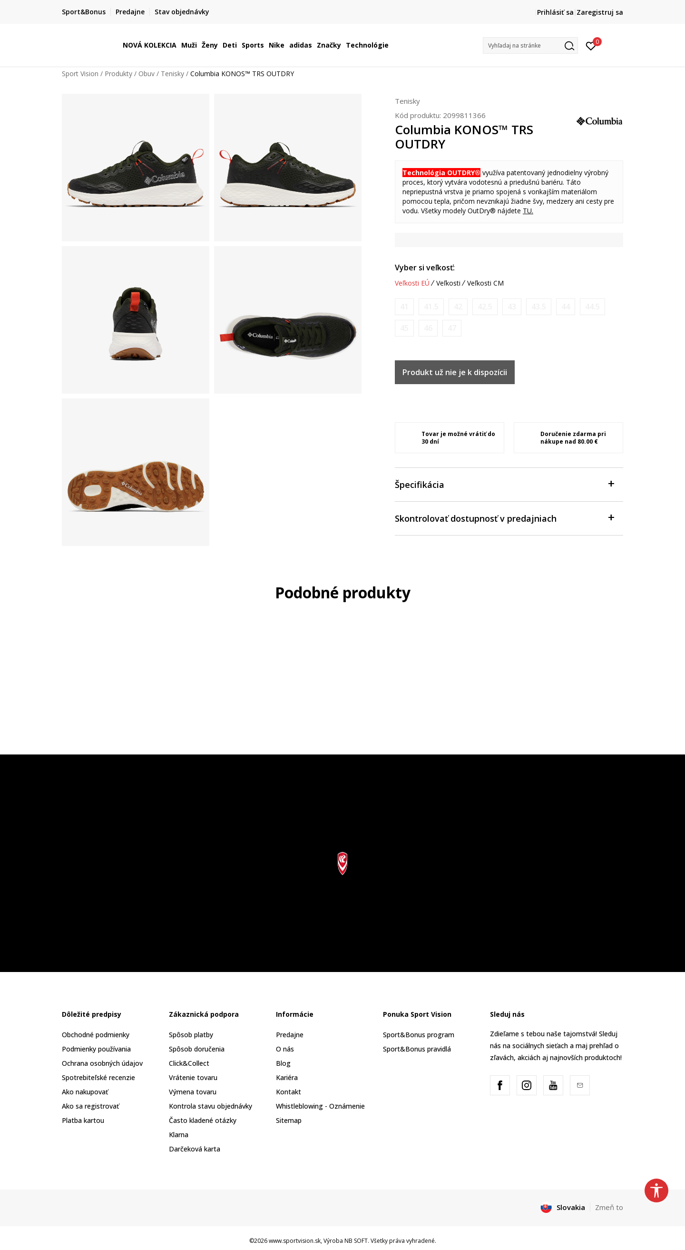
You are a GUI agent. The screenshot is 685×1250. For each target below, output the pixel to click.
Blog (283, 1063)
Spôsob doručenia (197, 1048)
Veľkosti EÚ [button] (412, 283)
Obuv (146, 73)
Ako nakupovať (85, 1091)
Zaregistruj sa (600, 12)
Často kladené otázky (202, 1120)
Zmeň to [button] (609, 1207)
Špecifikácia (504, 483)
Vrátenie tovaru (193, 1077)
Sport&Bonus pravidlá (417, 1048)
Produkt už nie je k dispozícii (454, 372)
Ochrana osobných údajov (102, 1063)
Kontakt (288, 1091)
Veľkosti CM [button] (485, 283)
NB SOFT (356, 1241)
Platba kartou (83, 1120)
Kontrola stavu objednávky (210, 1106)
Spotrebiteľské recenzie (98, 1077)
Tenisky (172, 73)
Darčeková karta (194, 1148)
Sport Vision (80, 73)
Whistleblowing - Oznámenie (320, 1106)
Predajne (289, 1034)
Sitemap (289, 1120)
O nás (285, 1048)
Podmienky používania (96, 1048)
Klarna (178, 1134)
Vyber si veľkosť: (425, 267)
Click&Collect (189, 1063)
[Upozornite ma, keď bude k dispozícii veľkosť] (404, 306)
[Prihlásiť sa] (591, 45)
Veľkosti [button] (448, 283)
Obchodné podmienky (95, 1034)
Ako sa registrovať (90, 1106)
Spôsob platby (191, 1034)
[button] (530, 45)
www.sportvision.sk (295, 1241)
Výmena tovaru (192, 1091)
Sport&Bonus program (418, 1034)
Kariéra (287, 1077)
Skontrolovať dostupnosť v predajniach (504, 517)
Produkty (118, 73)
